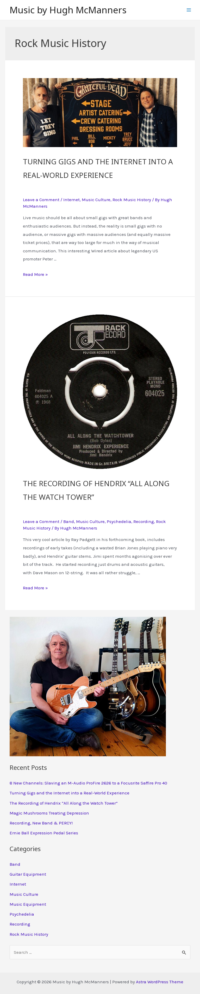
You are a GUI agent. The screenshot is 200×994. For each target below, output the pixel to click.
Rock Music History (132, 199)
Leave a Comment (41, 199)
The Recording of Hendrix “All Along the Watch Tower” (96, 489)
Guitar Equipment (28, 874)
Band (68, 521)
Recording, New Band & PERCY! (41, 823)
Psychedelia (119, 521)
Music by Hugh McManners (68, 10)
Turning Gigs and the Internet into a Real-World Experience (98, 167)
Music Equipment (28, 904)
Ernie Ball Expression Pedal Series (44, 832)
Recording (143, 521)
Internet (71, 199)
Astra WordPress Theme (159, 981)
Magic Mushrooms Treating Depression (49, 813)
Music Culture (96, 199)
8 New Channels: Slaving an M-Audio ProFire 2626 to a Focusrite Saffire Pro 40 (88, 783)
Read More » (35, 274)
